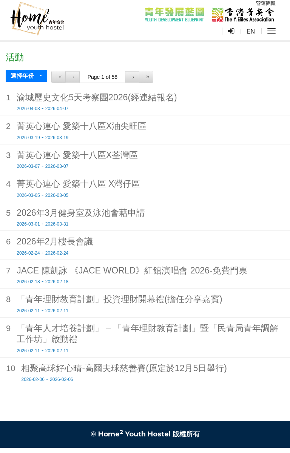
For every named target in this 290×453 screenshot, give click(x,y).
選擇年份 (23, 76)
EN (251, 31)
